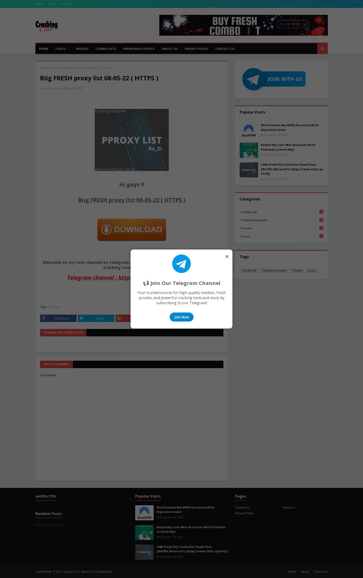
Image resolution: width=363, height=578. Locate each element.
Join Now (181, 317)
